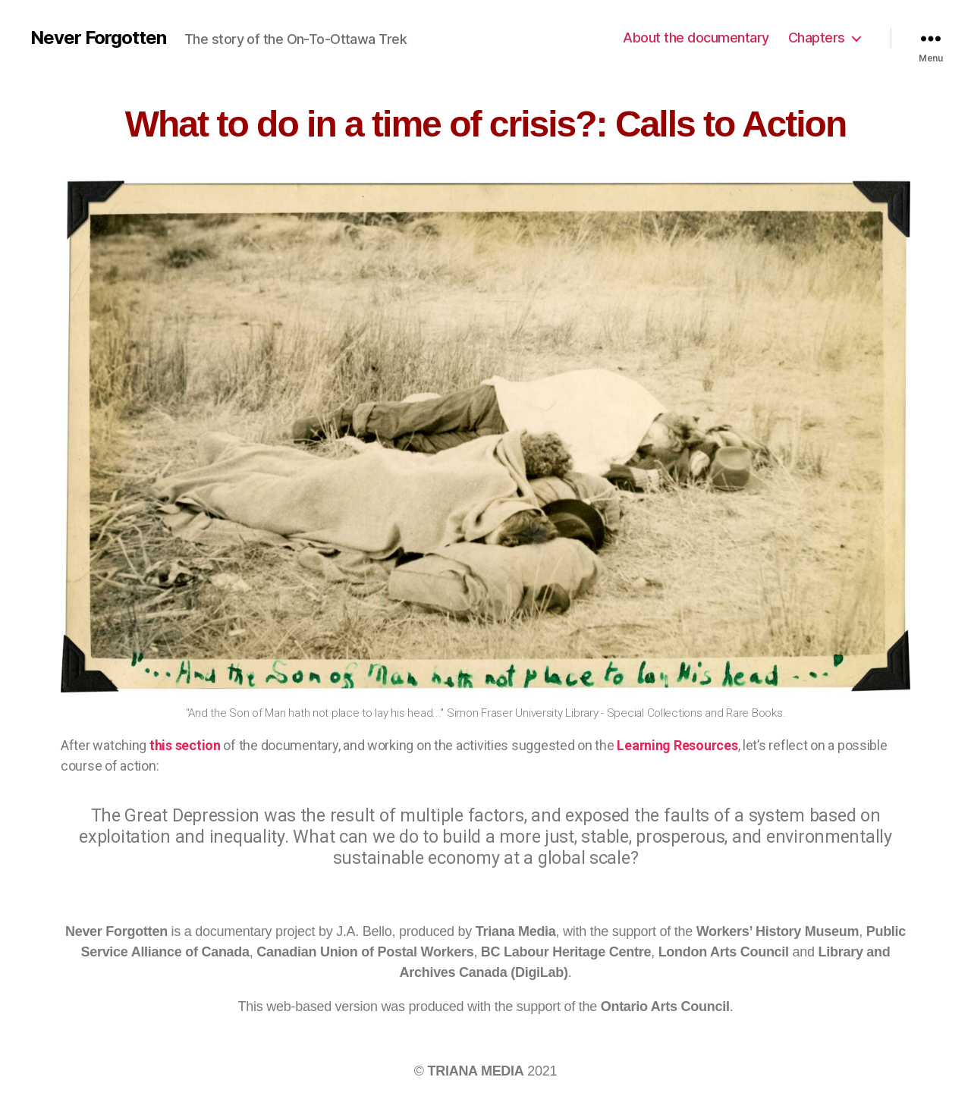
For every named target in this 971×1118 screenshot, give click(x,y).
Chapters (816, 38)
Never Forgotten (98, 38)
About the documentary (696, 38)
